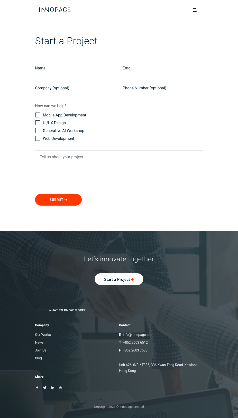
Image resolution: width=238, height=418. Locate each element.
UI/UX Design (50, 123)
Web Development (54, 139)
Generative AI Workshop (59, 131)
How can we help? (50, 106)
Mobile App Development (60, 115)
